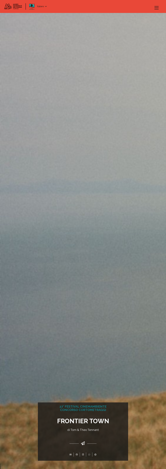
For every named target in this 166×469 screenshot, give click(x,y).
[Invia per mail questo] (70, 454)
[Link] (13, 6)
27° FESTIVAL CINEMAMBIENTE (83, 406)
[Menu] (156, 8)
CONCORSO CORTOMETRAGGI (83, 410)
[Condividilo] (77, 454)
